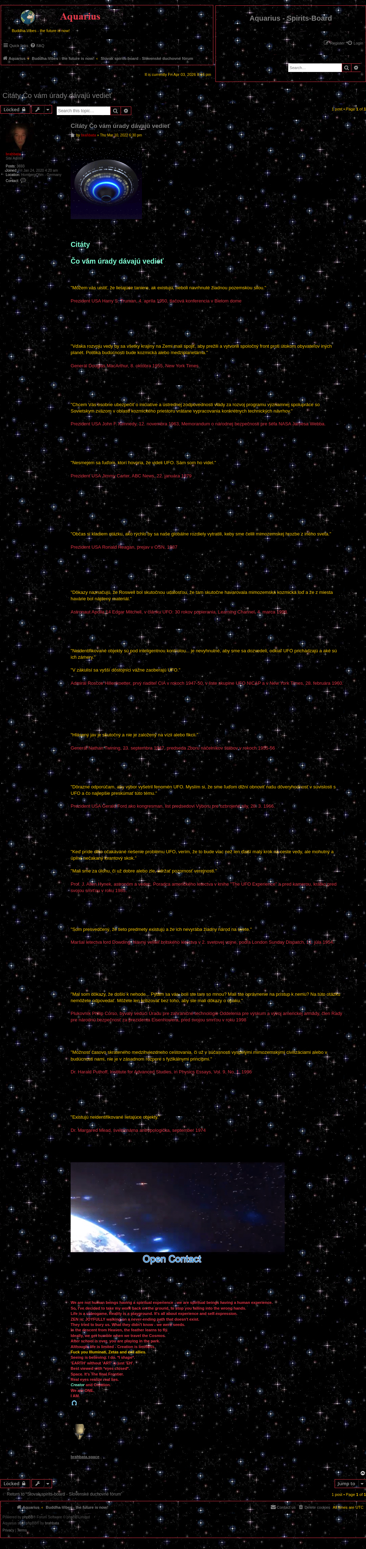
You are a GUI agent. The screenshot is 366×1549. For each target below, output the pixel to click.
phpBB (27, 1517)
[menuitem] (355, 43)
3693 (21, 166)
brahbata (13, 154)
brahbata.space (85, 1457)
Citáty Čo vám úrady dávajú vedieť (57, 95)
